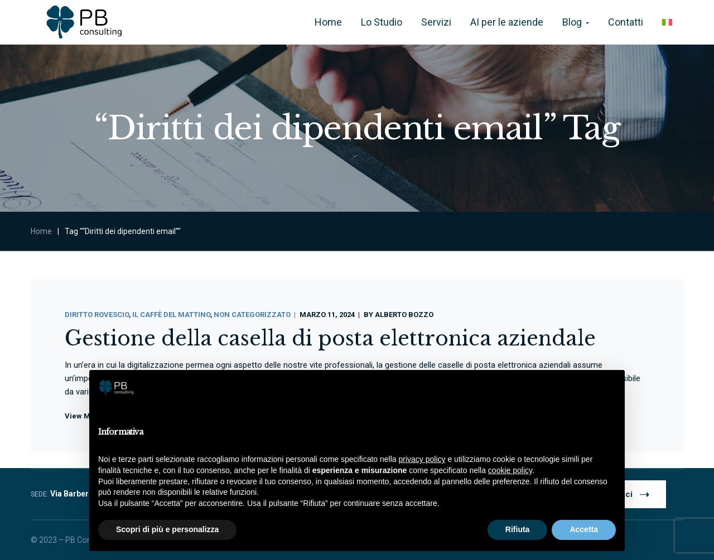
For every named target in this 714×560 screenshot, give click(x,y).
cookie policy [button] (510, 470)
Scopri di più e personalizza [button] (167, 529)
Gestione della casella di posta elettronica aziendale (330, 338)
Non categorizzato (252, 314)
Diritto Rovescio (97, 314)
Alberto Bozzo (404, 314)
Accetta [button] (584, 529)
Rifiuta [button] (517, 529)
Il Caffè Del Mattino (171, 314)
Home (41, 231)
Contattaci (638, 493)
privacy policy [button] (422, 459)
